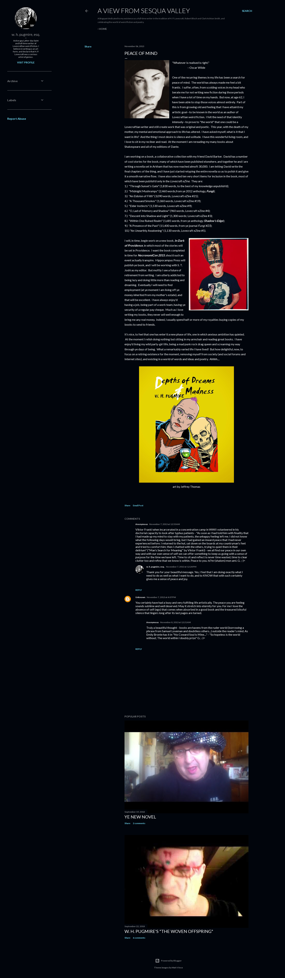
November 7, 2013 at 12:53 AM (164, 524)
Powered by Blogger (168, 961)
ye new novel (140, 816)
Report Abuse (16, 118)
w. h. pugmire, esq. (155, 566)
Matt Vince (177, 967)
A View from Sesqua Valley (144, 11)
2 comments (139, 823)
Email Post (138, 505)
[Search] (247, 11)
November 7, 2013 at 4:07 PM (161, 597)
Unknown (140, 597)
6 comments (139, 937)
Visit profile (26, 62)
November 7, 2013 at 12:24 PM (181, 566)
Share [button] (88, 46)
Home (103, 28)
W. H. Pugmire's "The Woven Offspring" (169, 931)
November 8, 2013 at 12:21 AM (175, 622)
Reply (138, 590)
